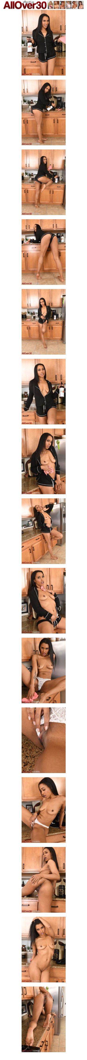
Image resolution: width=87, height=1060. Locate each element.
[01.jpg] (44, 44)
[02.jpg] (44, 114)
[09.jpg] (44, 602)
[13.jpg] (44, 881)
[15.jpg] (44, 1021)
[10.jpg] (44, 672)
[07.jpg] (44, 463)
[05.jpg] (44, 323)
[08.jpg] (44, 532)
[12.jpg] (44, 811)
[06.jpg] (44, 393)
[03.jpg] (44, 183)
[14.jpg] (44, 951)
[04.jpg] (44, 253)
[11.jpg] (44, 741)
